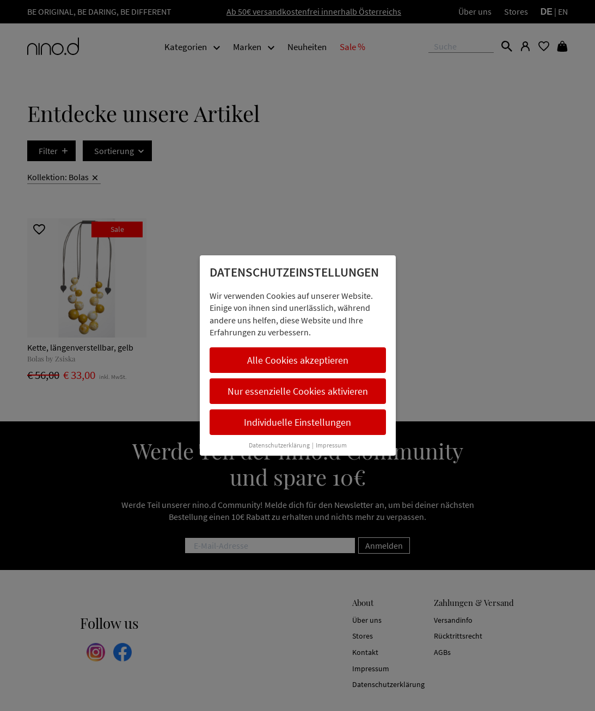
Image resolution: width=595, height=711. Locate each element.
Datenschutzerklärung (279, 445)
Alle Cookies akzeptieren (297, 360)
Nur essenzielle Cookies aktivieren (298, 391)
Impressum (331, 445)
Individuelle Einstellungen (297, 422)
